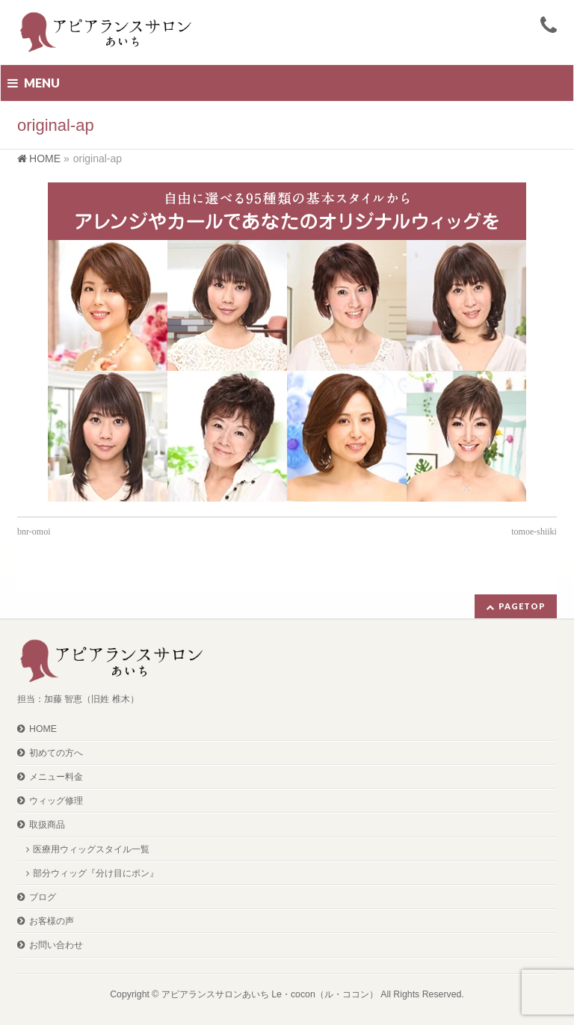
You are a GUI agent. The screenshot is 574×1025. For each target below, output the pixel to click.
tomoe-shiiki (534, 531)
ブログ (42, 897)
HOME (43, 729)
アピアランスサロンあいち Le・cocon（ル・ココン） (269, 994)
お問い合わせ (56, 945)
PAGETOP (522, 606)
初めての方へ (56, 753)
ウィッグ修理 (56, 800)
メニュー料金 (56, 777)
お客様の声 (51, 921)
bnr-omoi (33, 531)
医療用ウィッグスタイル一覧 (91, 849)
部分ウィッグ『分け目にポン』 (95, 873)
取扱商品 (47, 824)
